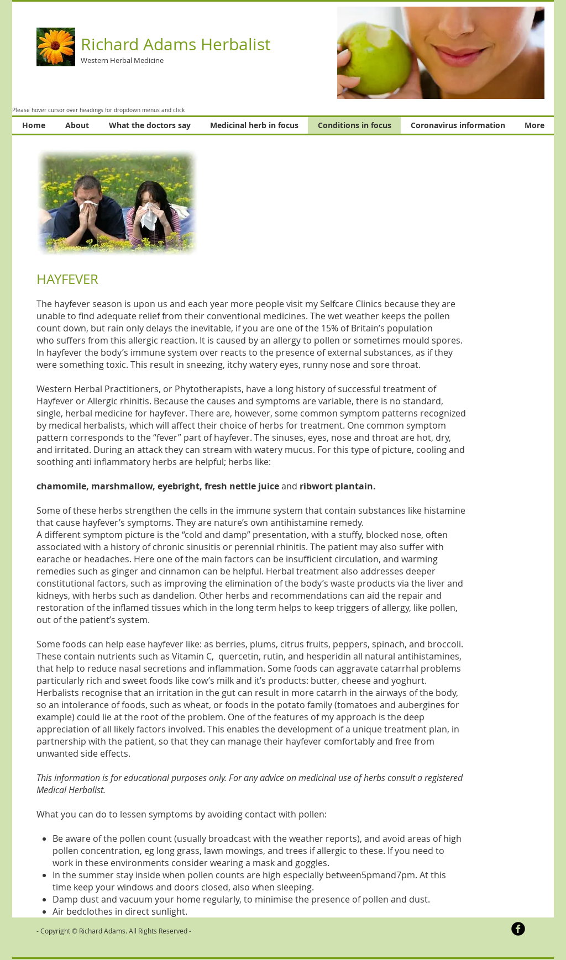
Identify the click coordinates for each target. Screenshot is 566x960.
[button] (440, 53)
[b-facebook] (518, 929)
